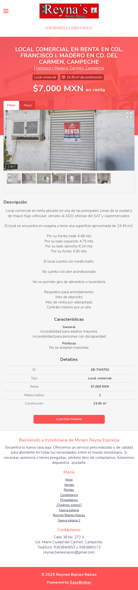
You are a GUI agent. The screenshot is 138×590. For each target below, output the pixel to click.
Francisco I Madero (51, 68)
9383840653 (56, 28)
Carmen (77, 68)
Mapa (28, 105)
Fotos (11, 105)
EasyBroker (80, 582)
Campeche (95, 68)
